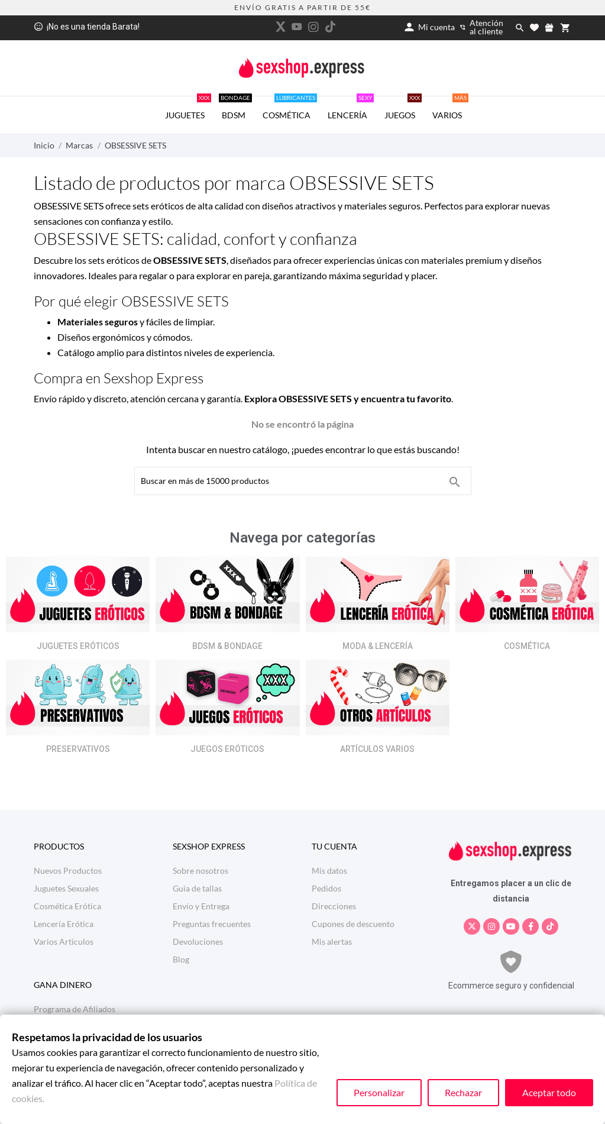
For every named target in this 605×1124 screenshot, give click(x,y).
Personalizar (379, 1092)
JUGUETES (188, 108)
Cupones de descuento (353, 924)
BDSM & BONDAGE (227, 646)
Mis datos (329, 870)
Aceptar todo (549, 1092)
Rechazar (463, 1092)
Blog (181, 959)
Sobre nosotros (200, 870)
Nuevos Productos (68, 870)
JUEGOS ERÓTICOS (227, 749)
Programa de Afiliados (74, 1009)
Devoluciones (198, 941)
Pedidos (326, 888)
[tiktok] (330, 27)
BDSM (235, 108)
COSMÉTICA (290, 108)
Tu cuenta (334, 846)
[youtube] (297, 26)
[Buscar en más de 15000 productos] (454, 482)
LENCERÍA (351, 108)
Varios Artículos (63, 941)
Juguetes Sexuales (66, 888)
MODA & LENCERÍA (377, 646)
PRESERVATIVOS (78, 749)
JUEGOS (403, 108)
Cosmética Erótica (67, 906)
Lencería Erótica (63, 924)
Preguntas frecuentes (212, 924)
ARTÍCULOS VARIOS (377, 749)
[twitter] (280, 26)
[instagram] (313, 27)
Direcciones (334, 906)
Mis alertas (332, 941)
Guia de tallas (197, 888)
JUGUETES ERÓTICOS (78, 646)
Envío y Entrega (201, 906)
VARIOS (450, 108)
